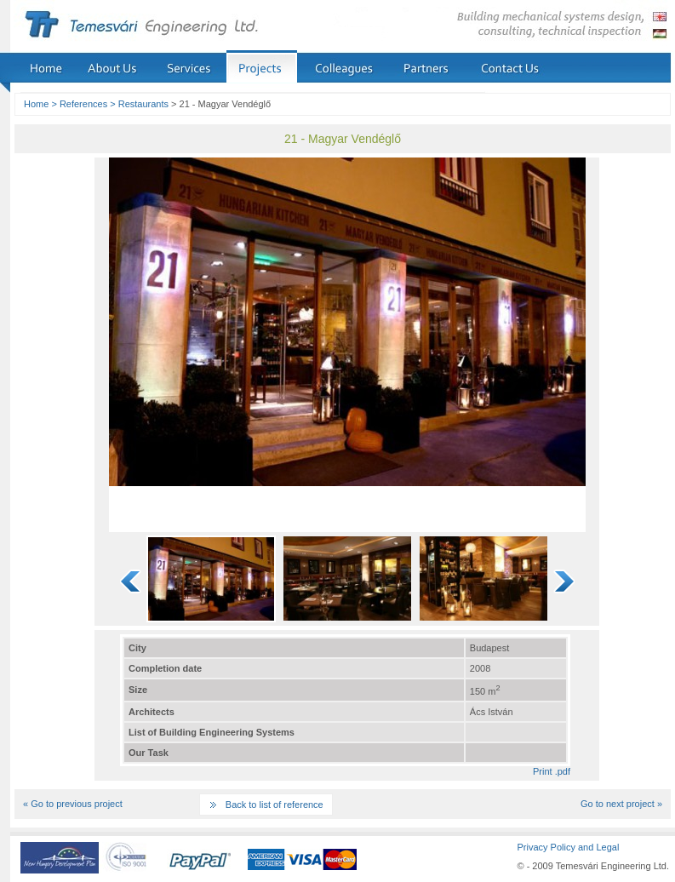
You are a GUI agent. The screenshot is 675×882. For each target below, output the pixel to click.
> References (79, 104)
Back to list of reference (274, 804)
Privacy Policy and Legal (568, 847)
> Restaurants (139, 104)
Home (36, 104)
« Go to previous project (73, 804)
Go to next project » (621, 804)
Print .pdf (551, 771)
